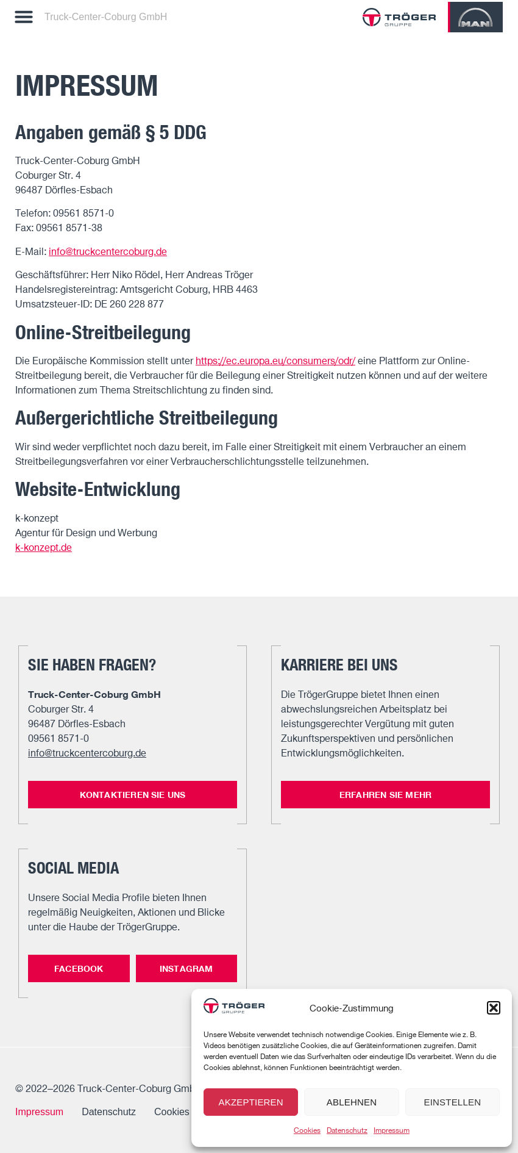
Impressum (392, 1130)
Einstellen (452, 1102)
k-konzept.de (43, 547)
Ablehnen (352, 1102)
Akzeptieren (250, 1102)
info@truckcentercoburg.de (108, 251)
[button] (494, 1008)
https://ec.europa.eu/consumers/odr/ (275, 360)
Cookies (307, 1130)
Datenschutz (347, 1130)
